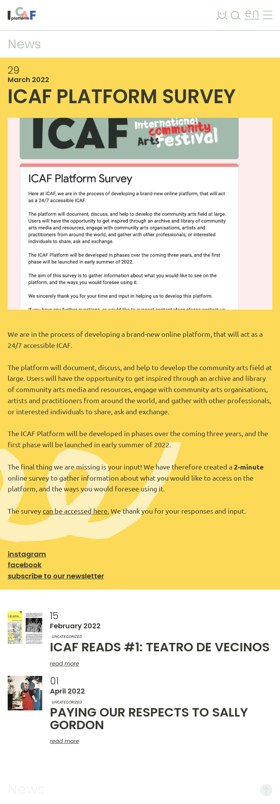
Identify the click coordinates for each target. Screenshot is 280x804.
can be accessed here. (76, 511)
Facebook (24, 565)
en (252, 14)
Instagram (27, 554)
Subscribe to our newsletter (56, 576)
